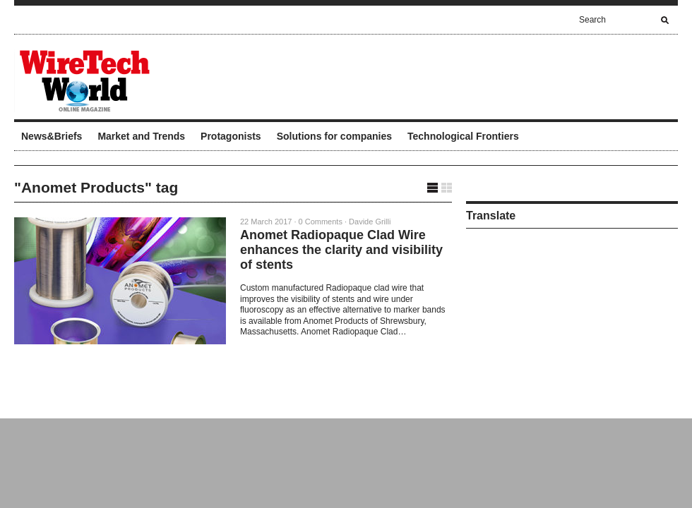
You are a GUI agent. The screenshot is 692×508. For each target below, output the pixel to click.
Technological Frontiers (463, 136)
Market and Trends (141, 136)
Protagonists (231, 136)
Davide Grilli (369, 221)
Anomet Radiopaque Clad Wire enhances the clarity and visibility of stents (341, 250)
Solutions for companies (334, 136)
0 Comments (320, 221)
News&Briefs (51, 136)
